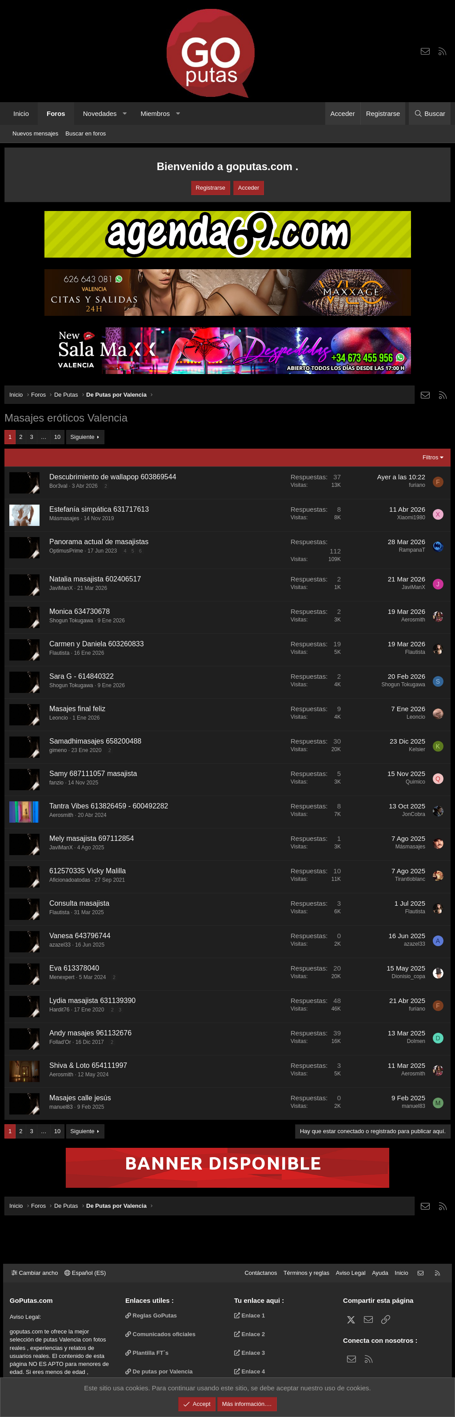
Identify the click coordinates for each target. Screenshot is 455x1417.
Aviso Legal (349, 1273)
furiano (417, 485)
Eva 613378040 (74, 968)
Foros (56, 113)
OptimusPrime (66, 551)
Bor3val (58, 486)
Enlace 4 (249, 1371)
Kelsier (417, 749)
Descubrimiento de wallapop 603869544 (112, 477)
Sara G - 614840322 (81, 676)
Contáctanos (259, 1273)
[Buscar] (430, 113)
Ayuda (379, 1273)
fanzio (56, 783)
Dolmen (416, 1041)
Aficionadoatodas (69, 880)
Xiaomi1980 (411, 517)
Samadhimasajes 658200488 (95, 741)
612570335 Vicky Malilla (87, 871)
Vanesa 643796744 (80, 935)
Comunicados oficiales (161, 1334)
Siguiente (82, 437)
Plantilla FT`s (148, 1352)
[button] (125, 113)
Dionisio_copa (408, 976)
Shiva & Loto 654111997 (88, 1065)
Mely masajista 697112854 (91, 838)
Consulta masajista (79, 903)
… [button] (44, 437)
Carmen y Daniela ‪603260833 (96, 644)
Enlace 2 (249, 1334)
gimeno (58, 750)
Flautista (59, 653)
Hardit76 (59, 1010)
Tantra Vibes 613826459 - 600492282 (108, 806)
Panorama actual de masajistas (98, 541)
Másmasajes (64, 518)
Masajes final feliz (77, 708)
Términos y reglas (305, 1273)
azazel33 (60, 945)
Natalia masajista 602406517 (95, 579)
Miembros (155, 113)
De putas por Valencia (160, 1371)
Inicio (21, 113)
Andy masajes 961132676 (90, 1033)
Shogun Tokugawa (71, 620)
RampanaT (412, 550)
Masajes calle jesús (80, 1098)
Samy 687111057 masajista (93, 773)
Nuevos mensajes (35, 133)
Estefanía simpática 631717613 (99, 509)
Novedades (100, 113)
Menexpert (62, 977)
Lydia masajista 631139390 (92, 1000)
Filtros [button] (430, 457)
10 (57, 437)
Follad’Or (60, 1042)
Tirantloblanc (410, 879)
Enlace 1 (249, 1315)
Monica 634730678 (79, 611)
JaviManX (61, 588)
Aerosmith (413, 620)
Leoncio (58, 718)
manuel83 (61, 1107)
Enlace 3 (249, 1352)
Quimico (415, 782)
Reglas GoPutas (152, 1315)
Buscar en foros (85, 133)
